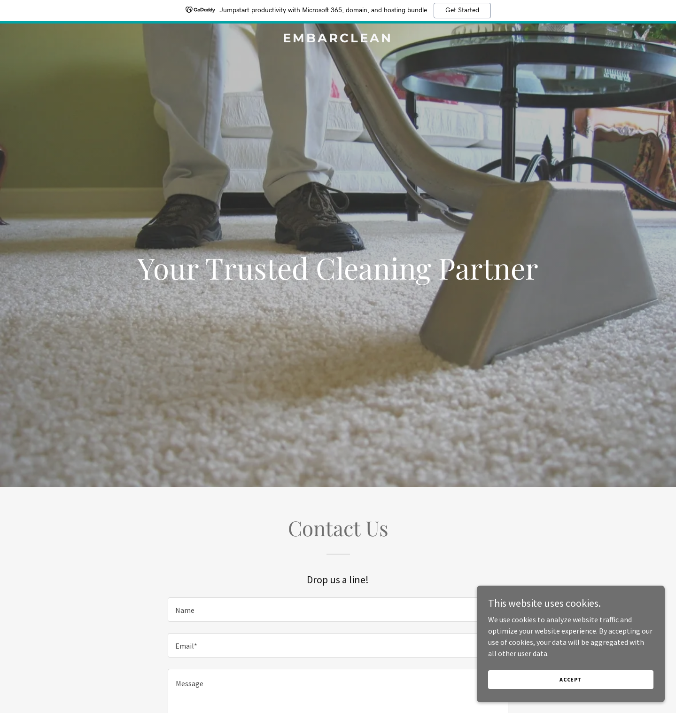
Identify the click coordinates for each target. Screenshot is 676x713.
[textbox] (338, 609)
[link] (338, 39)
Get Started (462, 10)
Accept (570, 679)
